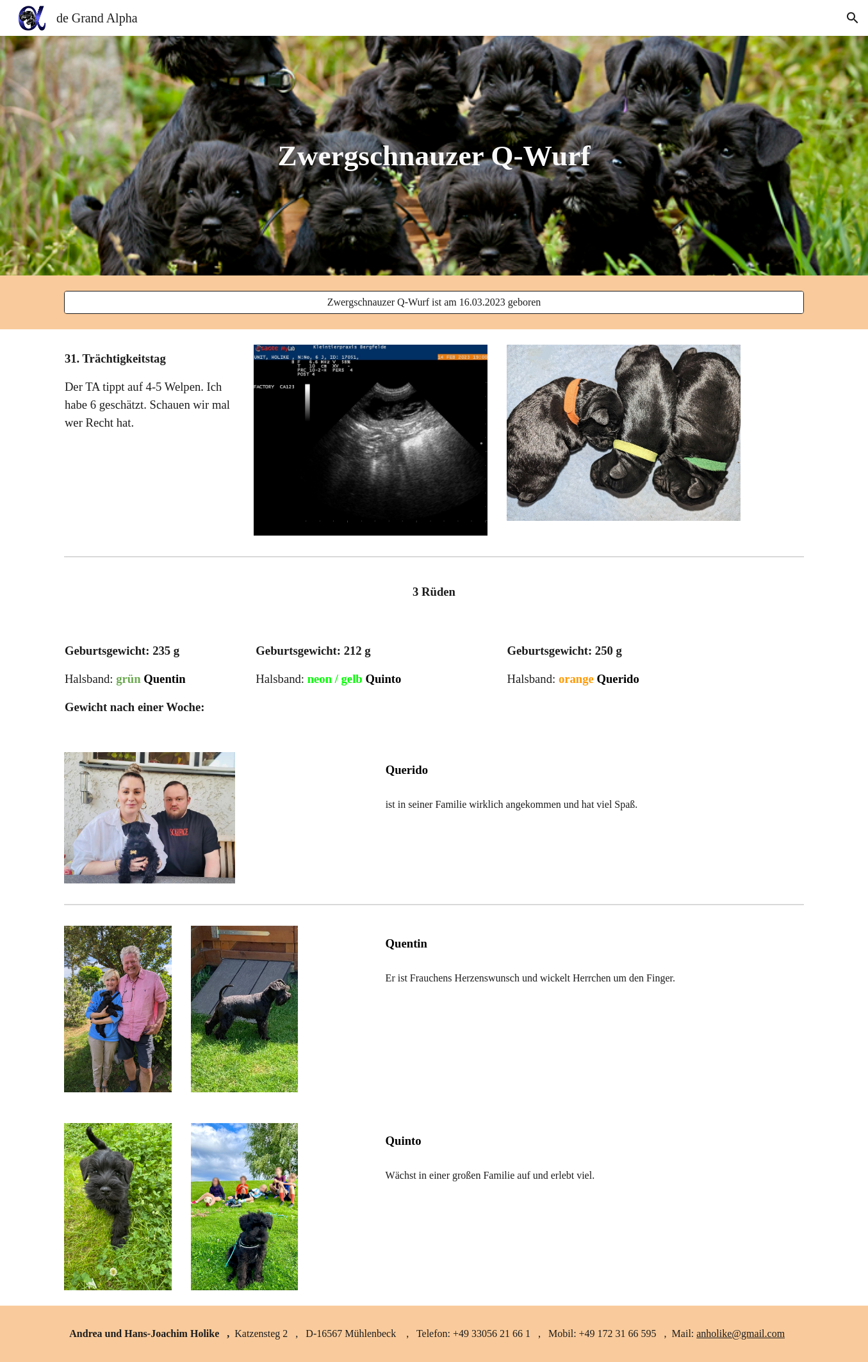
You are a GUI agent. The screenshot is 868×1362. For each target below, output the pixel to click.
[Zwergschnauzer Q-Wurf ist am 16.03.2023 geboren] (434, 302)
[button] (852, 18)
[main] (434, 156)
